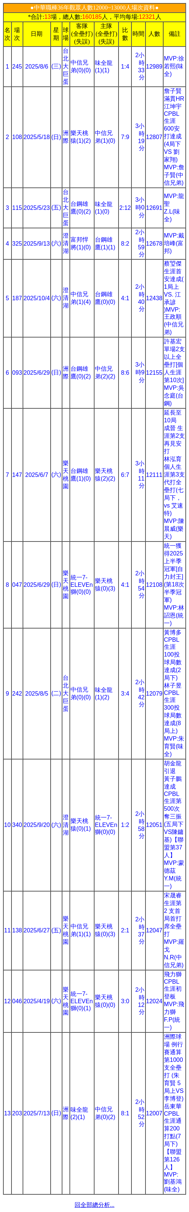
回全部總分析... (94, 1205)
